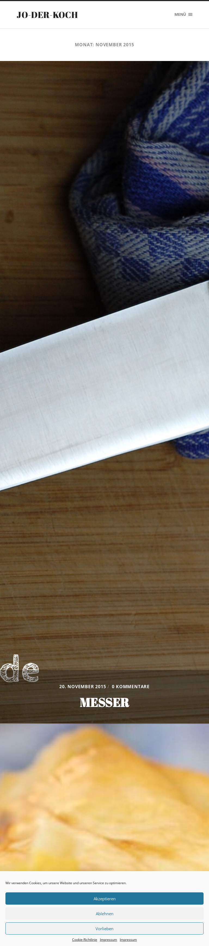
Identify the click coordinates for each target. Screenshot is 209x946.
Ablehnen (104, 913)
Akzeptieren (105, 898)
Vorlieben (104, 928)
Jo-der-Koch (47, 14)
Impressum (108, 939)
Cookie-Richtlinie (84, 939)
